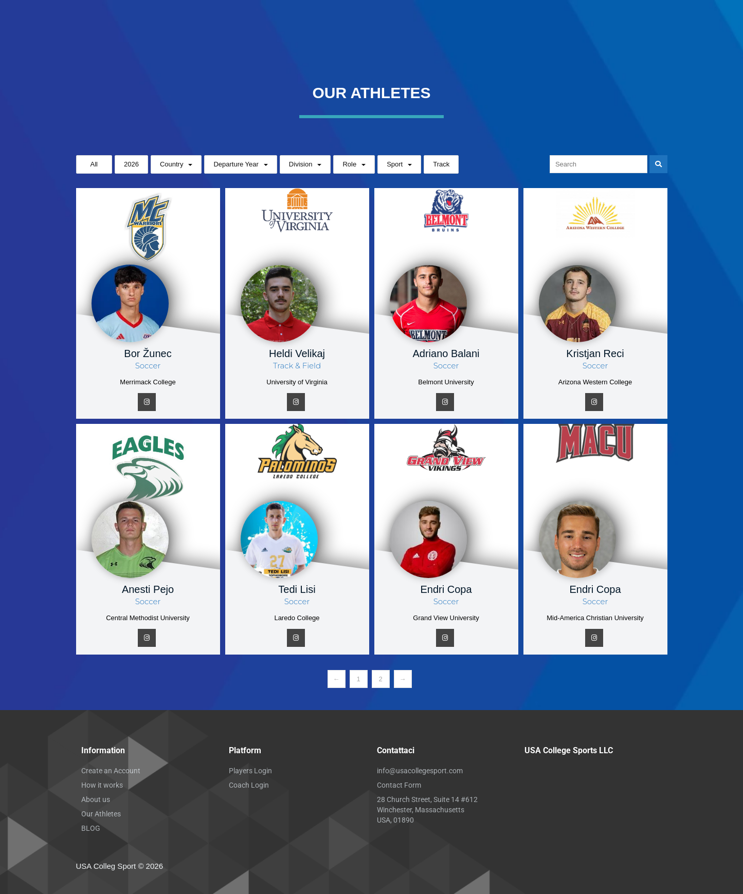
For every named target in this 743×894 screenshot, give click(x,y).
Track (441, 164)
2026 (131, 164)
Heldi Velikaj (297, 353)
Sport (395, 164)
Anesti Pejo (148, 589)
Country (172, 164)
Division (301, 164)
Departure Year (235, 164)
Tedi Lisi (296, 589)
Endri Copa (446, 589)
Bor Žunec (147, 353)
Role (349, 164)
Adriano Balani (445, 353)
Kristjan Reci (595, 353)
